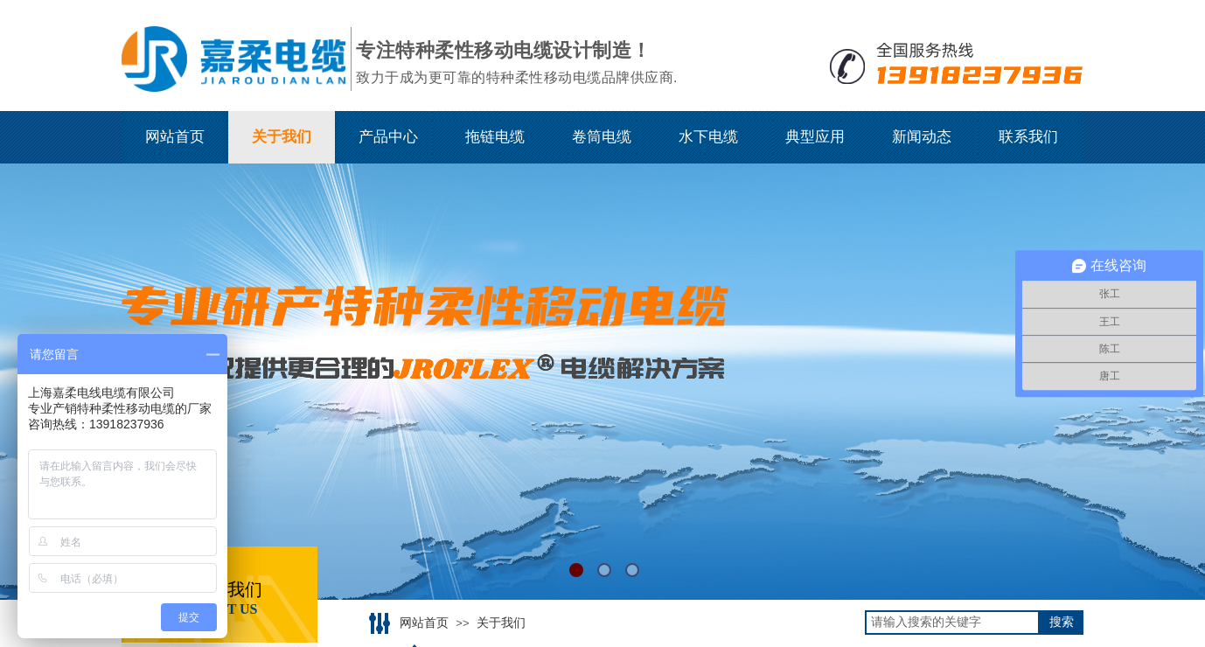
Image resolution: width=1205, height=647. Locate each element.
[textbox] (952, 622)
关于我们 (281, 137)
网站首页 (175, 137)
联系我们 (1028, 137)
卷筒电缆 (601, 137)
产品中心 (388, 137)
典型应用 (815, 137)
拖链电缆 (495, 137)
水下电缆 (708, 137)
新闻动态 (921, 137)
